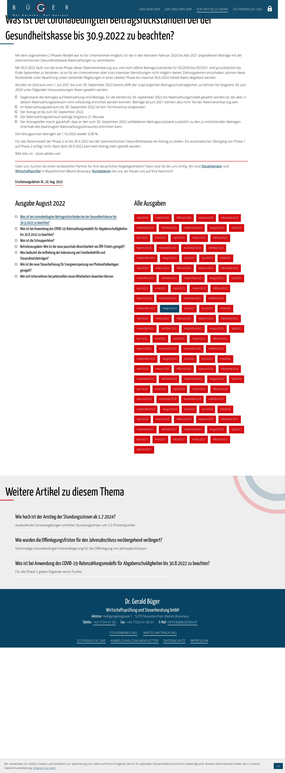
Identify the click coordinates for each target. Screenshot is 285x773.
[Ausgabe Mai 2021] (160, 463)
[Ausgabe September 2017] (193, 554)
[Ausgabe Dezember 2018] (168, 524)
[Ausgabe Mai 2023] (160, 412)
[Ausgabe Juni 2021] (142, 463)
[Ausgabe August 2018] (170, 534)
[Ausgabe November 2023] (145, 402)
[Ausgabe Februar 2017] (221, 565)
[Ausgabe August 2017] (218, 554)
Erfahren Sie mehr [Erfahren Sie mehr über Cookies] (44, 768)
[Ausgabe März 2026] (162, 341)
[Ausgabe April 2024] (142, 392)
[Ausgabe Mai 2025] (160, 361)
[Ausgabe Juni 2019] (142, 514)
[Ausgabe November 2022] (193, 422)
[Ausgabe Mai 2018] (226, 534)
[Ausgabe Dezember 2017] (230, 544)
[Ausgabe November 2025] (145, 351)
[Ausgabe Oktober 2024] (217, 372)
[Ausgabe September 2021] (193, 453)
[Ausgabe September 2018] (146, 534)
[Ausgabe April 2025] (179, 361)
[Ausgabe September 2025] (193, 351)
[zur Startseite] (41, 9)
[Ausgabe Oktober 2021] (169, 453)
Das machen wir (178, 9)
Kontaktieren (101, 294)
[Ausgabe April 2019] (179, 514)
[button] (269, 9)
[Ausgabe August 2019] (218, 504)
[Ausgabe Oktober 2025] (169, 351)
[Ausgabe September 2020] (146, 483)
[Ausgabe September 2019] (193, 504)
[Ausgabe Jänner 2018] (207, 544)
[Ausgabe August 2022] (170, 432)
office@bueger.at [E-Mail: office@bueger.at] (183, 748)
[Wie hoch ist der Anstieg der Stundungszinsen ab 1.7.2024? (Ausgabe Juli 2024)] (75, 645)
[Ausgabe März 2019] (199, 514)
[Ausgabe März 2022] (162, 443)
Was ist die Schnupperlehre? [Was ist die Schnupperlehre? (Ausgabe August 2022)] (37, 364)
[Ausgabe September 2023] (193, 402)
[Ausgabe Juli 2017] (237, 554)
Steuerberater (211, 289)
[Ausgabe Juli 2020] (189, 483)
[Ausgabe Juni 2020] (208, 483)
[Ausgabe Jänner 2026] (207, 341)
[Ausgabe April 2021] (179, 463)
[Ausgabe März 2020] (162, 493)
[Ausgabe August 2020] (170, 483)
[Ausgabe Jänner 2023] (144, 422)
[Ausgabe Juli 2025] (237, 351)
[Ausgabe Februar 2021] (221, 463)
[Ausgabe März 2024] (162, 392)
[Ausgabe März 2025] (199, 361)
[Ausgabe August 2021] (218, 453)
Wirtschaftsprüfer (28, 294)
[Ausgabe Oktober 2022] (217, 422)
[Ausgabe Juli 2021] (237, 453)
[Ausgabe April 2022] (142, 443)
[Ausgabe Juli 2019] (237, 504)
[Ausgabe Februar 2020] (184, 493)
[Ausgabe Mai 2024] (226, 382)
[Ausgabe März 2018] (162, 544)
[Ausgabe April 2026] (142, 341)
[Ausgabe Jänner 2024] (207, 392)
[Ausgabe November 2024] (193, 372)
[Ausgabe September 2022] (146, 432)
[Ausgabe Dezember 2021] (230, 443)
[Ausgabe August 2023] (218, 402)
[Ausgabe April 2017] (179, 565)
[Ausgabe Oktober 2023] (169, 402)
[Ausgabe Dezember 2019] (230, 493)
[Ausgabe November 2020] (193, 473)
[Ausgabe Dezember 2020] (168, 473)
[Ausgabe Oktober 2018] (217, 524)
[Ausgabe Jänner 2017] (144, 575)
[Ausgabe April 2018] (142, 544)
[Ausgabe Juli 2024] (189, 382)
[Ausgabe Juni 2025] (142, 361)
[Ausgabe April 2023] (179, 412)
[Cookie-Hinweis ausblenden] (278, 766)
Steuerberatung (123, 758)
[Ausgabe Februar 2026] (184, 341)
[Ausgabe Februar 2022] (184, 443)
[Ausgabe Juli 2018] (189, 534)
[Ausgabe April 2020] (142, 493)
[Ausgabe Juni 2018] (208, 534)
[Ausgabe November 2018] (193, 524)
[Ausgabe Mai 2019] (160, 514)
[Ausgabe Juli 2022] (189, 432)
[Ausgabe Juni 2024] (208, 382)
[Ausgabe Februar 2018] (184, 544)
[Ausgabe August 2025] (218, 351)
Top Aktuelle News (212, 9)
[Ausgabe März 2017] (199, 565)
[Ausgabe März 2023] (199, 412)
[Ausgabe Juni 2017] (142, 565)
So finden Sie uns (247, 9)
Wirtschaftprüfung (160, 758)
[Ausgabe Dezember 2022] (168, 422)
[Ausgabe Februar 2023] (221, 412)
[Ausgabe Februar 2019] (221, 514)
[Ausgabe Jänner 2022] (207, 443)
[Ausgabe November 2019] (145, 504)
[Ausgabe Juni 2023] (142, 412)
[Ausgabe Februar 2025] (221, 361)
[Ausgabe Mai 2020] (226, 483)
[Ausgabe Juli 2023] (237, 402)
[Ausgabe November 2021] (145, 453)
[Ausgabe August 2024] (170, 382)
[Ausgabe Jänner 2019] (144, 524)
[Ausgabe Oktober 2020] (217, 473)
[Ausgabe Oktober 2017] (169, 554)
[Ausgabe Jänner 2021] (144, 473)
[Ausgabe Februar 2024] (184, 392)
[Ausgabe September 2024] (146, 382)
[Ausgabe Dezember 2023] (230, 392)
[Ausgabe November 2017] (145, 554)
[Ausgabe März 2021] (199, 463)
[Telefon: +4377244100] (104, 748)
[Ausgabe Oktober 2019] (169, 504)
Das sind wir (149, 9)
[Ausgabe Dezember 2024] (168, 372)
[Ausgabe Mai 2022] (226, 432)
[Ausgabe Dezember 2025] (230, 341)
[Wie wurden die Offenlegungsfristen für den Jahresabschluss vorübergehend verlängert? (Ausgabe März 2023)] (88, 668)
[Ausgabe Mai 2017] (160, 565)
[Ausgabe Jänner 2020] (207, 493)
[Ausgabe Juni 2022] (208, 432)
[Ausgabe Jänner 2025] (144, 372)
